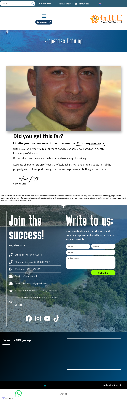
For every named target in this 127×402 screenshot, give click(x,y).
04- (45, 3)
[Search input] (16, 3)
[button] (44, 16)
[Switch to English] (99, 4)
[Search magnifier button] (32, 3)
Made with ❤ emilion (112, 386)
